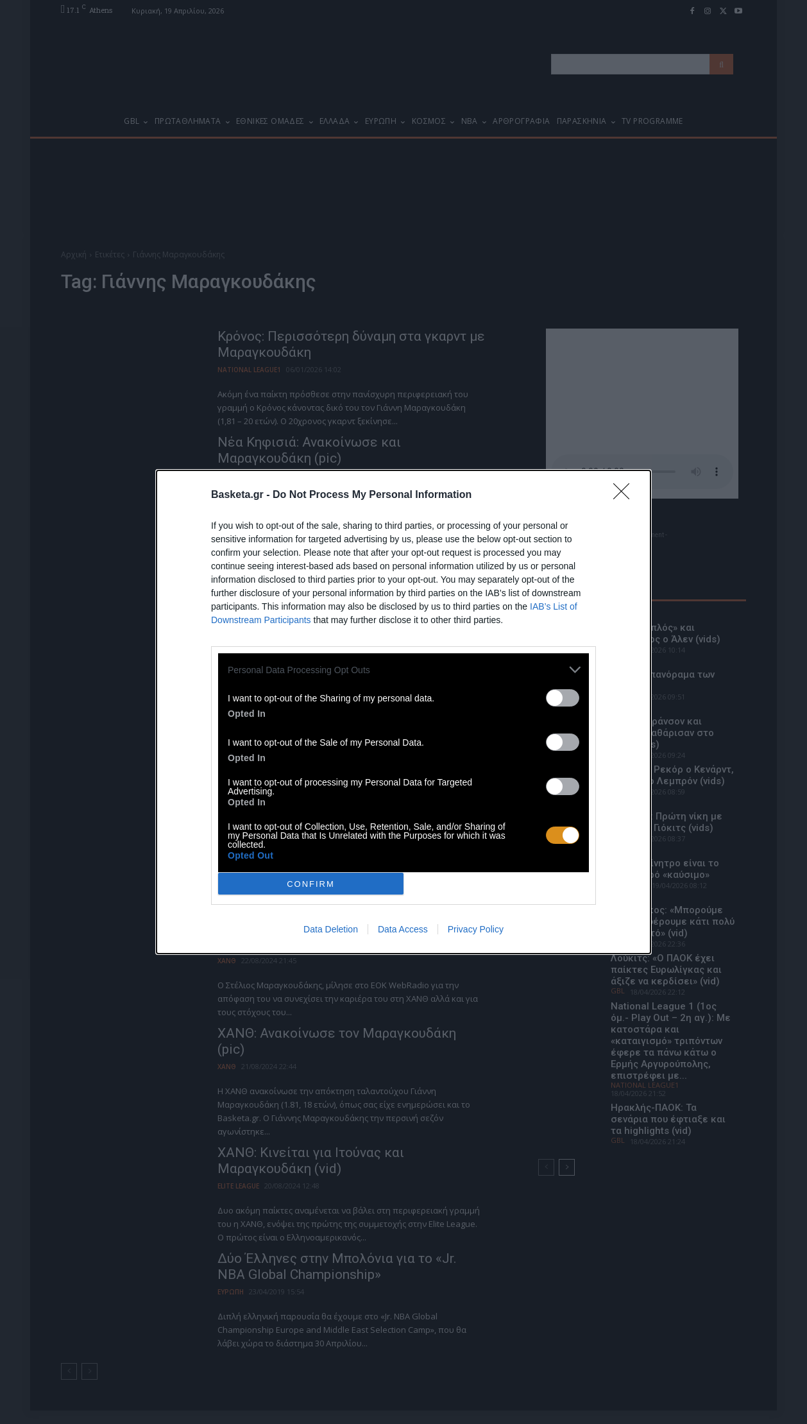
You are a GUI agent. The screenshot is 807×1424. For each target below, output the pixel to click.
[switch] (562, 698)
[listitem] (403, 669)
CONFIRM (311, 884)
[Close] (625, 495)
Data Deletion (330, 929)
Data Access (403, 929)
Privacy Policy (476, 929)
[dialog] (403, 712)
